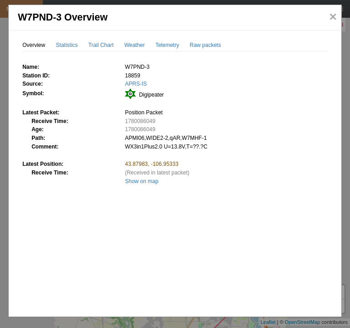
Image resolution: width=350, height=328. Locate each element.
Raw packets (205, 45)
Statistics (67, 45)
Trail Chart (101, 45)
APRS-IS (136, 84)
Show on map (141, 181)
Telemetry (167, 45)
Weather (134, 45)
